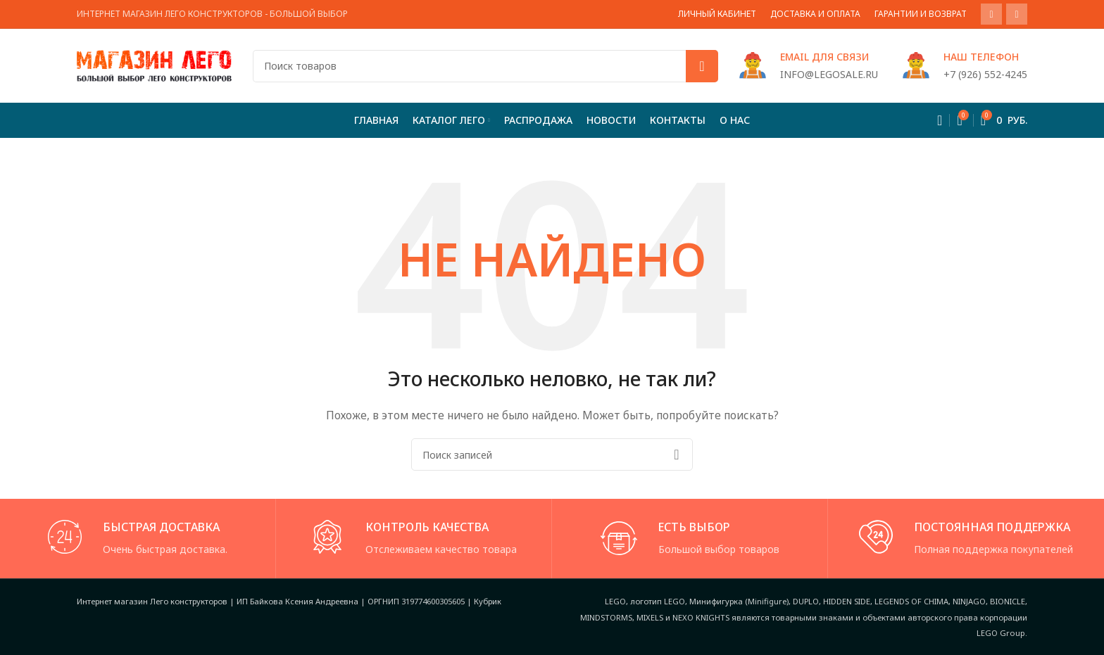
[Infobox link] (808, 65)
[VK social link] (1016, 14)
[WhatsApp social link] (991, 14)
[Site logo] (154, 64)
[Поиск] (485, 66)
